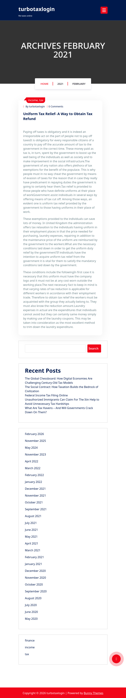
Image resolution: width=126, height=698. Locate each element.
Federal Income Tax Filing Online (46, 395)
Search (94, 348)
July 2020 (31, 605)
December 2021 (35, 489)
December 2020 (35, 571)
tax (41, 100)
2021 (60, 83)
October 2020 (34, 584)
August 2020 (33, 598)
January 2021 (33, 564)
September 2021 (36, 509)
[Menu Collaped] (104, 10)
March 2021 (32, 550)
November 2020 (35, 578)
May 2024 (31, 448)
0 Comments (55, 106)
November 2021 (35, 495)
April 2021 (31, 543)
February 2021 (34, 557)
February (78, 83)
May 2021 (31, 537)
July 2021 (31, 523)
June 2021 (31, 530)
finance (30, 640)
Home (44, 83)
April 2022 (31, 461)
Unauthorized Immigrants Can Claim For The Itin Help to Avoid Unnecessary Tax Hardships (62, 402)
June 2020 (31, 612)
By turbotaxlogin (34, 106)
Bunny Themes (93, 693)
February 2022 (34, 475)
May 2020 (31, 619)
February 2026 (34, 434)
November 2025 (35, 441)
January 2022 (33, 482)
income (33, 100)
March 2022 (32, 468)
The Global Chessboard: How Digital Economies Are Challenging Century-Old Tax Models (58, 381)
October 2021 (34, 502)
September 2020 (36, 591)
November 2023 (35, 454)
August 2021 (33, 516)
